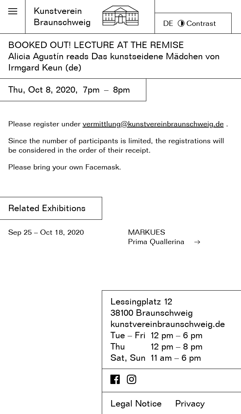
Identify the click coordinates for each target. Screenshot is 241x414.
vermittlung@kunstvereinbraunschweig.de (153, 123)
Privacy (196, 403)
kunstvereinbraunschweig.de (167, 323)
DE (168, 23)
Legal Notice (141, 403)
